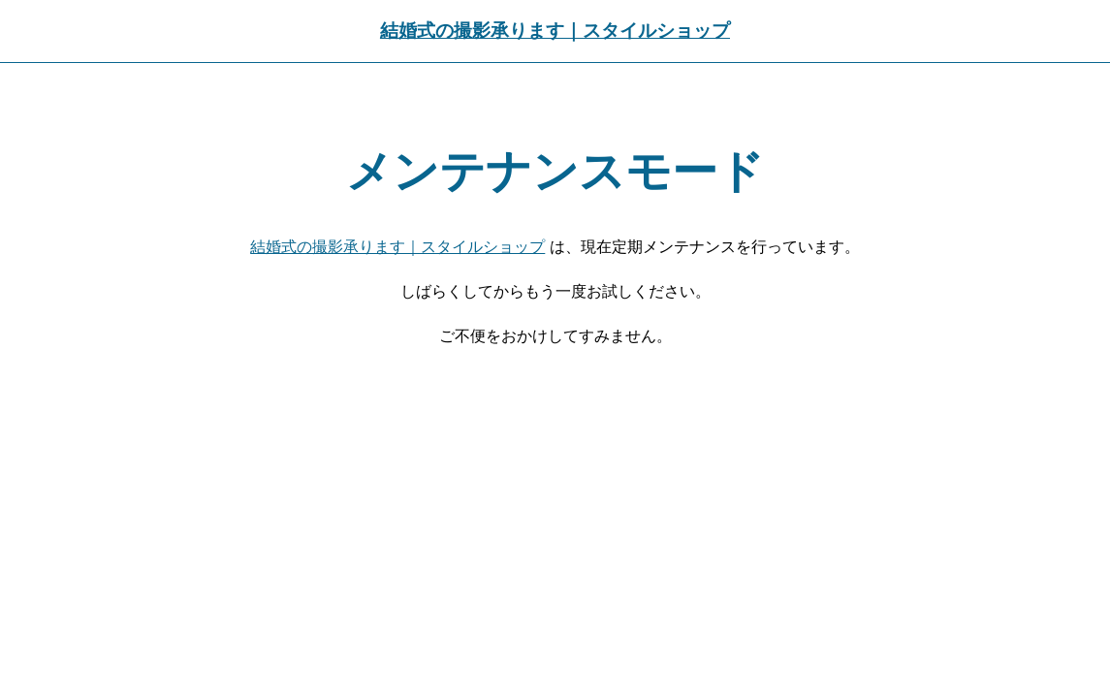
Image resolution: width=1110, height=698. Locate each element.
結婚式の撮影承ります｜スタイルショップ (555, 30)
